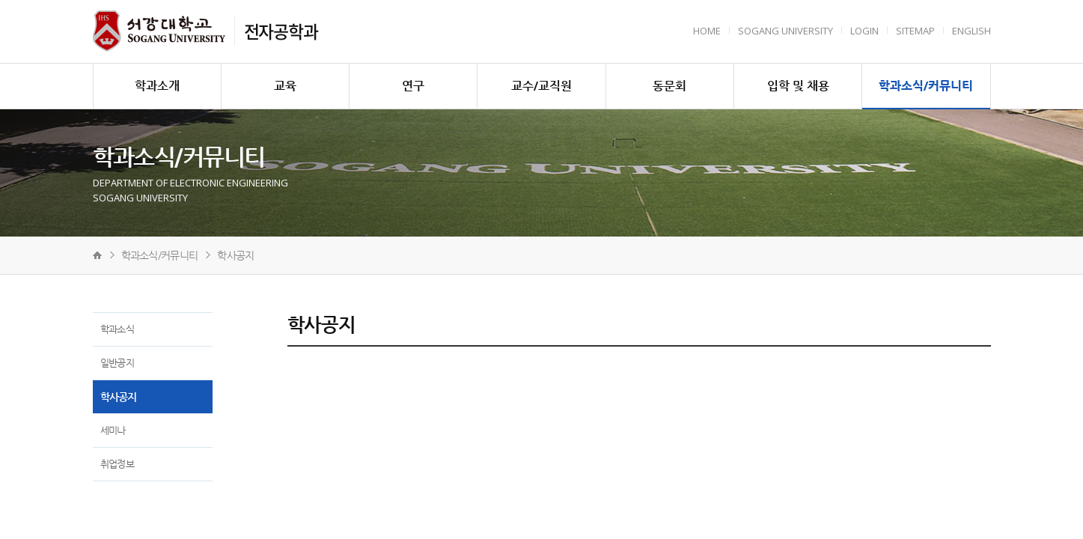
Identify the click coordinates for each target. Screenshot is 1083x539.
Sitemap (915, 30)
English (971, 30)
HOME (707, 30)
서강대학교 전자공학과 (159, 31)
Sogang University (785, 30)
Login (864, 30)
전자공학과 (281, 30)
